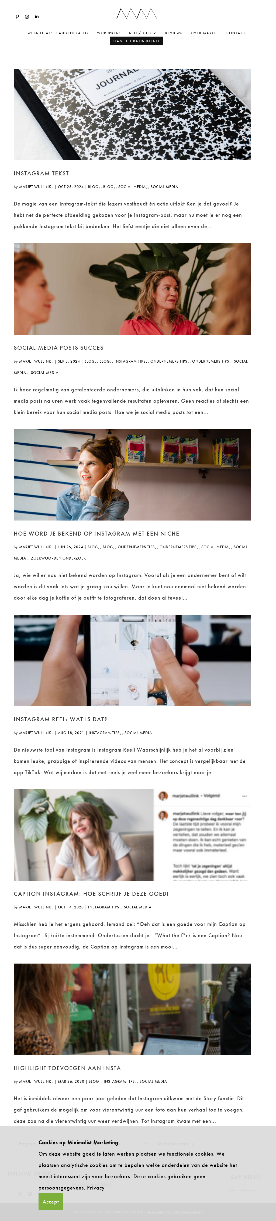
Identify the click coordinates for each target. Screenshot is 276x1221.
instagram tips (130, 361)
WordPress (109, 33)
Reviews (174, 33)
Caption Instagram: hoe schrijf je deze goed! (91, 894)
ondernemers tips (168, 361)
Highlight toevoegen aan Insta (67, 1068)
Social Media (132, 186)
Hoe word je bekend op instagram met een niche (97, 533)
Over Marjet (204, 33)
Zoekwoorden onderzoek (58, 558)
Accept (51, 1201)
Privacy (96, 1187)
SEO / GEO (140, 33)
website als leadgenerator (58, 33)
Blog (93, 186)
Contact (236, 33)
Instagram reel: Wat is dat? (61, 719)
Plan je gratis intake (137, 41)
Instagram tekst (41, 173)
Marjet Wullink (35, 186)
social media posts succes (59, 348)
